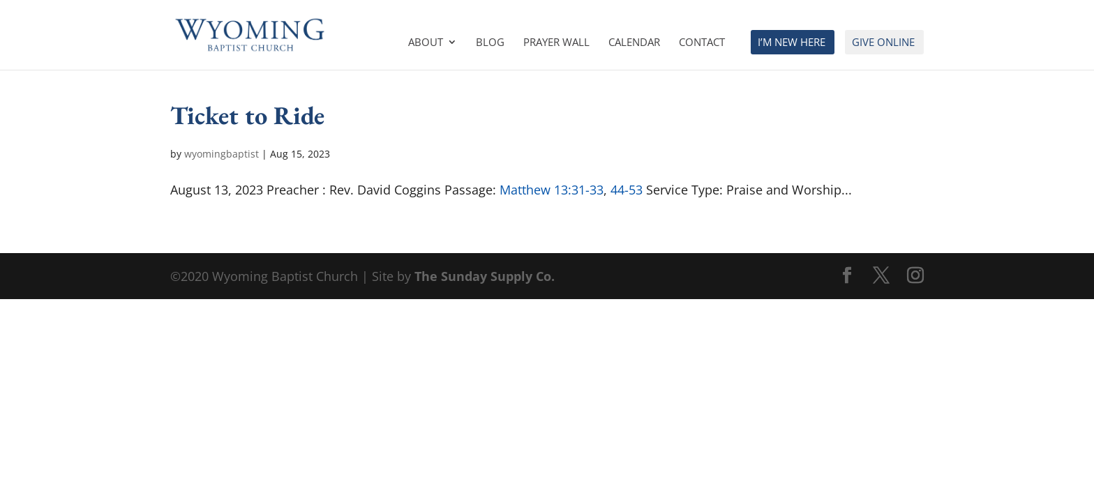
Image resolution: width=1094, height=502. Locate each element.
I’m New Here (791, 43)
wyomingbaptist (221, 153)
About (425, 43)
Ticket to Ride (247, 115)
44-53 (626, 189)
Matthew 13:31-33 (552, 189)
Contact (702, 43)
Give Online (883, 43)
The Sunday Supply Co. (484, 276)
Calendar (634, 43)
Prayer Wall (556, 43)
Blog (490, 43)
